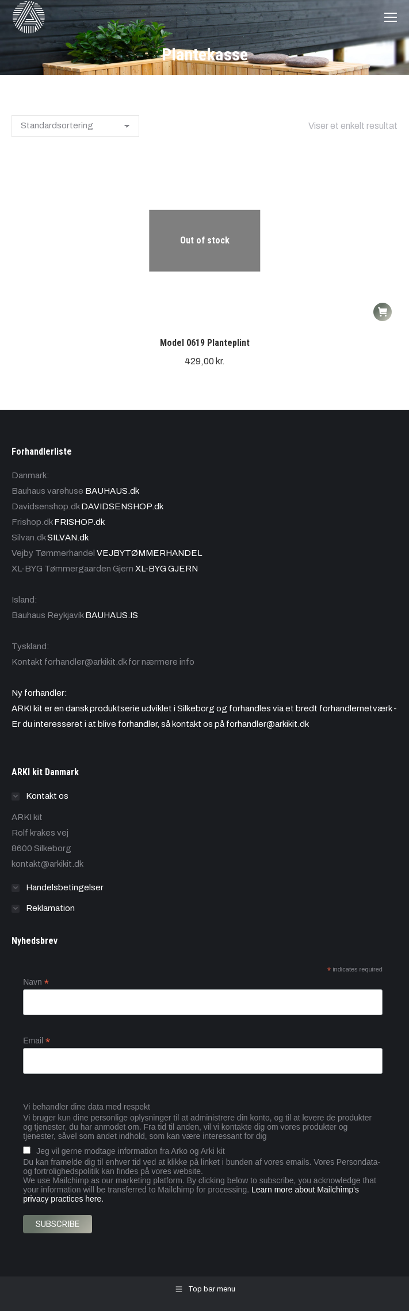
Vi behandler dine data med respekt (86, 1106)
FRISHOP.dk (79, 522)
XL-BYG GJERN (166, 568)
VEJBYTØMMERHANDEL (149, 553)
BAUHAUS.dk (112, 491)
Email (36, 1040)
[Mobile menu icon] (390, 17)
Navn (36, 982)
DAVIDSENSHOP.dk (122, 506)
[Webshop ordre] (75, 126)
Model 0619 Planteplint (205, 342)
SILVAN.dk (68, 537)
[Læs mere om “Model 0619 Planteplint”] (382, 312)
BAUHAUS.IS (111, 615)
